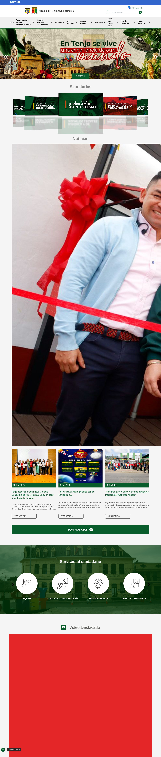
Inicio (12, 22)
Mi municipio (70, 22)
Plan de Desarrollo (125, 22)
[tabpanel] (80, 54)
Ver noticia (20, 516)
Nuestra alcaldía (83, 22)
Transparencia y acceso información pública (23, 22)
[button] (140, 12)
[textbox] (122, 12)
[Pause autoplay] (80, 76)
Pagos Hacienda (141, 22)
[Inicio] (34, 10)
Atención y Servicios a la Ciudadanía (42, 22)
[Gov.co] (13, 2)
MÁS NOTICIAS (80, 529)
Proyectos (99, 22)
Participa (58, 22)
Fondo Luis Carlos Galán (110, 22)
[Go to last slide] (12, 584)
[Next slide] (155, 57)
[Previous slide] (5, 57)
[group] (18, 113)
